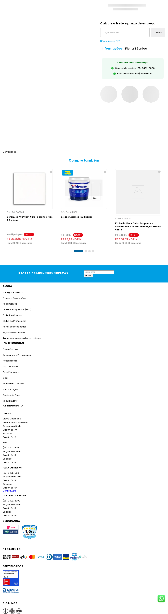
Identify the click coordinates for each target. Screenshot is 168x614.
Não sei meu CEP (110, 41)
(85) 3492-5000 (11, 497)
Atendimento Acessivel (15, 419)
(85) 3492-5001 (11, 444)
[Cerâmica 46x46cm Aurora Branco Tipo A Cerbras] (29, 205)
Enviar (88, 272)
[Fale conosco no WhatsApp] (161, 599)
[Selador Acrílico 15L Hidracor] (84, 205)
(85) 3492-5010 (11, 469)
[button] (78, 248)
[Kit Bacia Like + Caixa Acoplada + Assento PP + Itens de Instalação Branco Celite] (138, 205)
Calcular (158, 32)
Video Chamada (12, 415)
